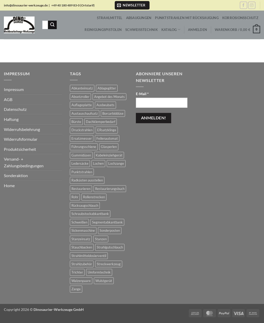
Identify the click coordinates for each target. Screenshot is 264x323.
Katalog (170, 29)
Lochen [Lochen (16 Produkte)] (98, 163)
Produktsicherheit (20, 149)
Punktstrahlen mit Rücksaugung (186, 18)
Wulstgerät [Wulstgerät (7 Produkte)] (103, 281)
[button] (132, 5)
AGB (8, 99)
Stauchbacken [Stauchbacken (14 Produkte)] (81, 247)
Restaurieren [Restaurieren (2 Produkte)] (80, 189)
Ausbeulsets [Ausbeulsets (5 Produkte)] (105, 105)
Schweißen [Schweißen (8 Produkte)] (79, 222)
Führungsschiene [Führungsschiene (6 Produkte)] (83, 147)
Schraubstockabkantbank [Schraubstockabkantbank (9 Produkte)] (90, 214)
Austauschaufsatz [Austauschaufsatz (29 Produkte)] (84, 113)
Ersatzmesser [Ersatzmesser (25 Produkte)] (81, 138)
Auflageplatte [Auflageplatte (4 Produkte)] (81, 105)
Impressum (14, 89)
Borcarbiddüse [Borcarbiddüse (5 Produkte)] (112, 113)
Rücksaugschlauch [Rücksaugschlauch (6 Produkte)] (84, 205)
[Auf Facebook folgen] (243, 5)
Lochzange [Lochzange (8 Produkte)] (116, 163)
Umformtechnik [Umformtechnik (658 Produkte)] (99, 272)
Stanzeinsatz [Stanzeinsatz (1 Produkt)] (80, 239)
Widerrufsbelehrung (22, 129)
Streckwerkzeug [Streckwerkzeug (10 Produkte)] (109, 264)
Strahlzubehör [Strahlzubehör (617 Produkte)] (81, 264)
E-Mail (142, 94)
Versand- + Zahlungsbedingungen (24, 162)
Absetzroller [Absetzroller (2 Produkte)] (80, 97)
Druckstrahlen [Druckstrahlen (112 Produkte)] (82, 130)
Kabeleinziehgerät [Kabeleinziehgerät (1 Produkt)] (109, 155)
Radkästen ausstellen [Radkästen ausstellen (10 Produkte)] (87, 180)
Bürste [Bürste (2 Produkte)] (76, 122)
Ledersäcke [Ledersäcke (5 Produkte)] (79, 163)
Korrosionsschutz (240, 18)
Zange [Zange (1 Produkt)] (76, 289)
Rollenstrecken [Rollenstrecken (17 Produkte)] (94, 197)
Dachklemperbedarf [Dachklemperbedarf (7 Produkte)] (100, 122)
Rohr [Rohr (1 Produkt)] (74, 197)
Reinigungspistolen (103, 30)
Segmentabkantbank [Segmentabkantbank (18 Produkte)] (107, 222)
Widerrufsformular (20, 139)
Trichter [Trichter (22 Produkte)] (77, 272)
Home (9, 185)
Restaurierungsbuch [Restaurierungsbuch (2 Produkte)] (110, 189)
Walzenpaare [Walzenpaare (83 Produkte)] (81, 281)
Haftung (11, 119)
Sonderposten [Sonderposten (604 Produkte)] (110, 230)
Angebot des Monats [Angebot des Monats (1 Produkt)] (109, 97)
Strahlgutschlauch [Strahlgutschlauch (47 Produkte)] (110, 247)
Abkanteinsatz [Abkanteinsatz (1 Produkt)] (82, 88)
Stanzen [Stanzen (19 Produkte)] (101, 239)
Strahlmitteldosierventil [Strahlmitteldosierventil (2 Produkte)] (88, 256)
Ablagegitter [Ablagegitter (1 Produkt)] (106, 88)
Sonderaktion (16, 175)
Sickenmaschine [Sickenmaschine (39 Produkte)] (83, 230)
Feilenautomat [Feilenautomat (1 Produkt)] (107, 138)
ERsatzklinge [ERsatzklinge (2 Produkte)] (106, 130)
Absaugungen (139, 18)
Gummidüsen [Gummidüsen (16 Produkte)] (81, 155)
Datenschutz (15, 109)
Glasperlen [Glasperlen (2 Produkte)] (109, 147)
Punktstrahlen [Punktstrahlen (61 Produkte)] (81, 172)
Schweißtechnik (141, 30)
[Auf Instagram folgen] (251, 5)
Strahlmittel (109, 18)
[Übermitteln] (52, 25)
